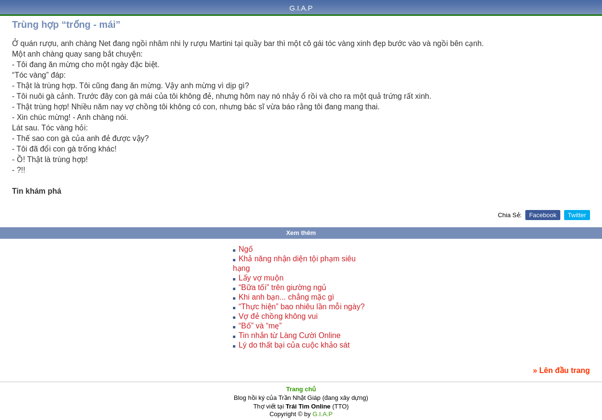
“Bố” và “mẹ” (260, 326)
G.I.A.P (301, 8)
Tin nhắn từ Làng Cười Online (290, 335)
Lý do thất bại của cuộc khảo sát (294, 345)
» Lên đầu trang (561, 370)
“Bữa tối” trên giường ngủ (283, 287)
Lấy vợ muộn (261, 278)
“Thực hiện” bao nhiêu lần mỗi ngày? (302, 307)
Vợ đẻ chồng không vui (278, 316)
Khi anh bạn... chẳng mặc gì (287, 297)
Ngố (246, 249)
